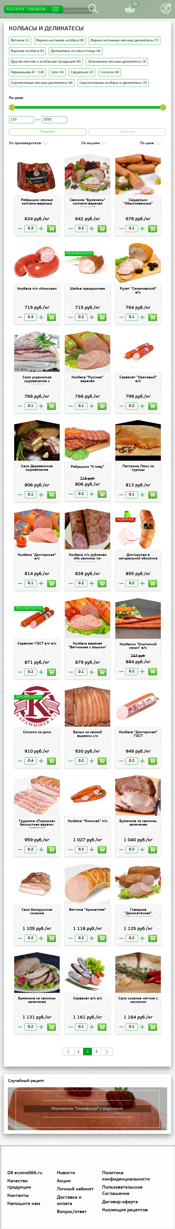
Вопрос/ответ (72, 1212)
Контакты (18, 1196)
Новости (66, 1173)
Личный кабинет (75, 1190)
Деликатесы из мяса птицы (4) (75, 51)
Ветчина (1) (20, 41)
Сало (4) (57, 73)
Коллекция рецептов (125, 1210)
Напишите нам (23, 1204)
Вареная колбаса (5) (27, 51)
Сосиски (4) (109, 73)
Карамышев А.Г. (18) (27, 73)
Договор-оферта (120, 1202)
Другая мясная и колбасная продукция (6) (46, 62)
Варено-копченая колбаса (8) (60, 41)
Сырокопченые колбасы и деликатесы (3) (113, 83)
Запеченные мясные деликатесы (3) (117, 62)
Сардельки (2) (82, 73)
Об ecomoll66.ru (24, 1173)
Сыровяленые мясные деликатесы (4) (41, 83)
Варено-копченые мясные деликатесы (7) (124, 41)
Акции (64, 1181)
